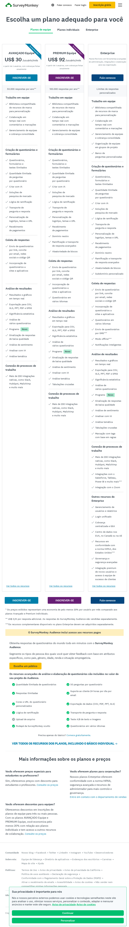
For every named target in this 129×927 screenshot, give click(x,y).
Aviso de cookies (86, 904)
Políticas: (10, 870)
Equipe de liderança (32, 859)
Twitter (52, 852)
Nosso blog (27, 852)
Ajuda (41, 863)
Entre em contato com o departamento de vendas (98, 797)
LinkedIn (63, 852)
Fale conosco (108, 78)
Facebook (41, 852)
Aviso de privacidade (64, 904)
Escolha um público (25, 666)
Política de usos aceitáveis (35, 874)
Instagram (76, 852)
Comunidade (12, 852)
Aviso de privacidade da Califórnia (82, 870)
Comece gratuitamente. (79, 735)
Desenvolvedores (104, 852)
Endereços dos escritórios (85, 859)
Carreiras (107, 859)
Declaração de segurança (65, 874)
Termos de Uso (29, 870)
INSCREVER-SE (21, 78)
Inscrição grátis (102, 5)
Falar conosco (64, 5)
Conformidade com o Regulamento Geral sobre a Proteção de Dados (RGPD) (61, 878)
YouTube (88, 852)
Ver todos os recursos (17, 585)
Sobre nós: (11, 859)
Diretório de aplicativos (57, 859)
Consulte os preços (47, 784)
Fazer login (80, 5)
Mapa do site (28, 863)
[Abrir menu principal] (120, 5)
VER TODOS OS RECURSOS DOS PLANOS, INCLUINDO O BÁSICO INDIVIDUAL (64, 744)
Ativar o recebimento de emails (38, 882)
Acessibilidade (64, 882)
